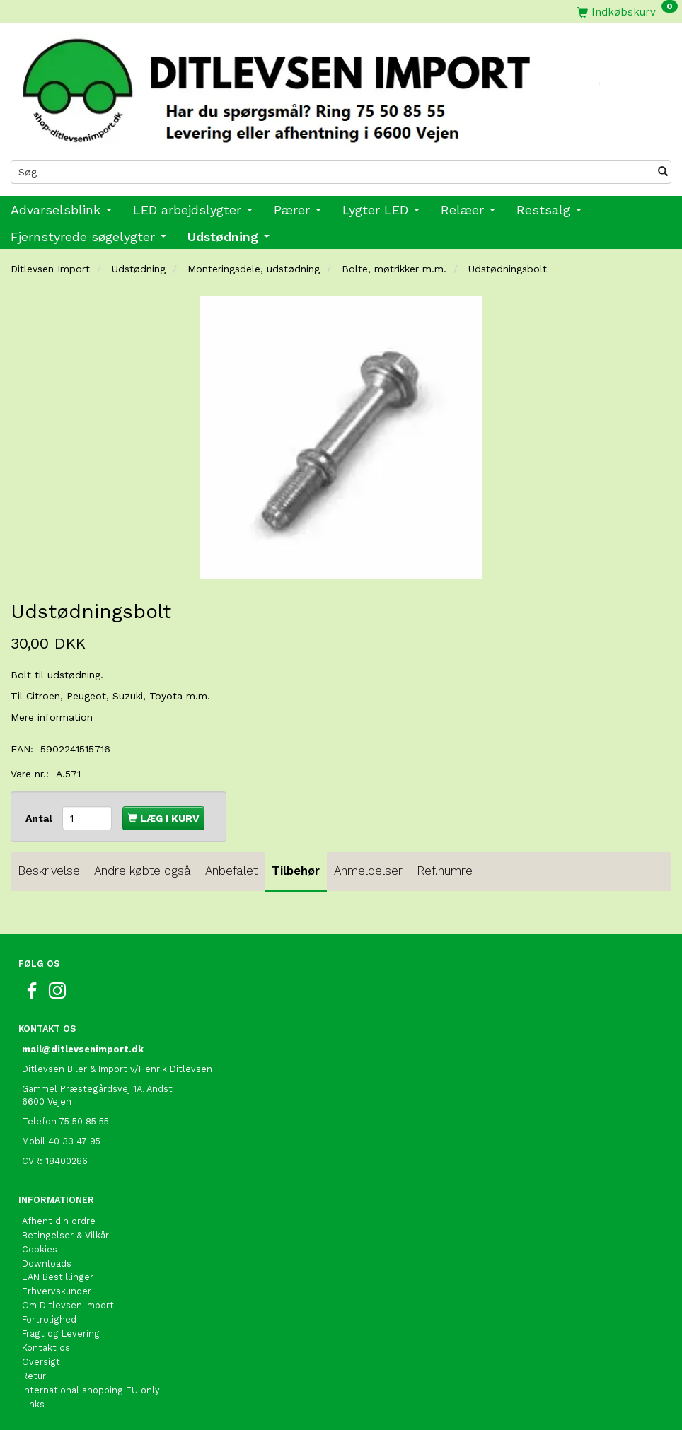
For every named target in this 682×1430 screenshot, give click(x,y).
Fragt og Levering (61, 1333)
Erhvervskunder (56, 1291)
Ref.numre (445, 871)
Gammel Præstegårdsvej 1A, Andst (97, 1088)
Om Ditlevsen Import (68, 1305)
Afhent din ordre (59, 1221)
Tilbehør (296, 871)
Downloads (46, 1263)
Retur (34, 1376)
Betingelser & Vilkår (65, 1235)
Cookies (39, 1249)
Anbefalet (231, 871)
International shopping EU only (91, 1390)
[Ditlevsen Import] (341, 86)
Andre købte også (142, 871)
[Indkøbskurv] (627, 11)
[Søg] (663, 172)
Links (33, 1404)
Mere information (52, 717)
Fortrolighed (49, 1319)
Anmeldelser (368, 871)
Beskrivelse (49, 871)
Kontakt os (46, 1347)
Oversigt (41, 1361)
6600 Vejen (46, 1101)
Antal (40, 818)
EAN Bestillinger (57, 1277)
